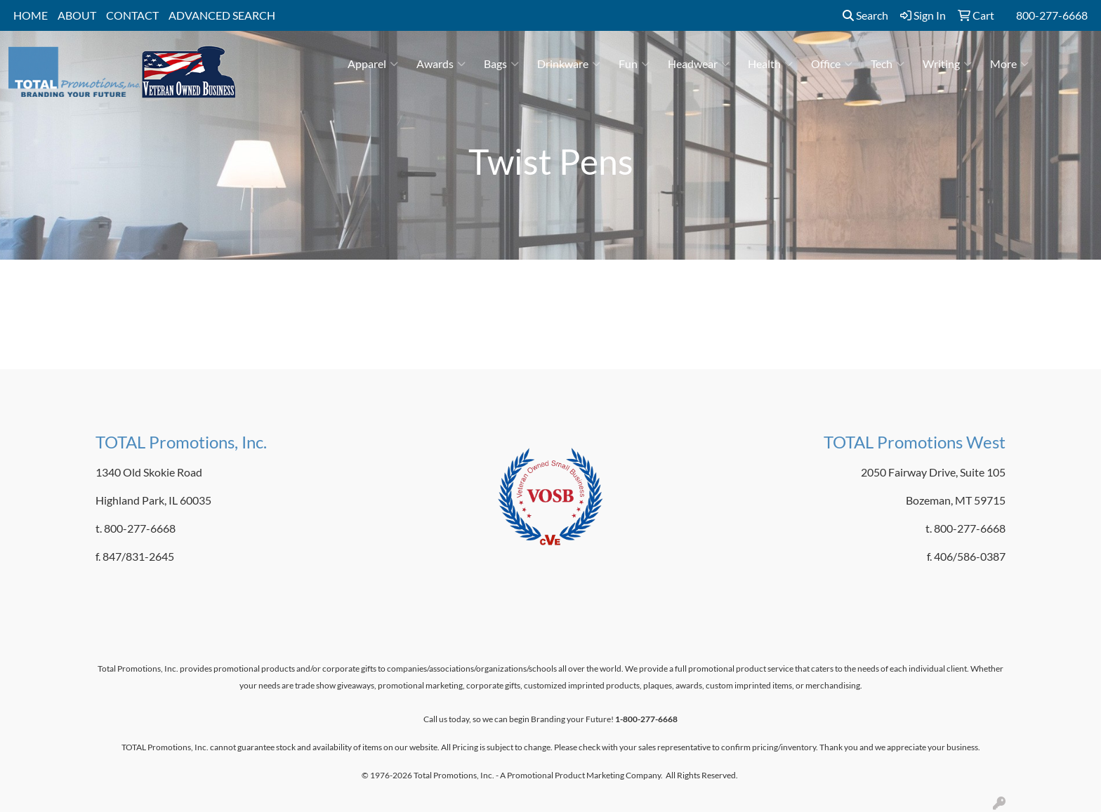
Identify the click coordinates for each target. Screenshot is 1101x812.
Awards (441, 63)
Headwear (699, 63)
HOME (30, 15)
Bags (501, 63)
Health (770, 63)
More (1009, 63)
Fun (634, 63)
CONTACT (132, 15)
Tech (887, 63)
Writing (947, 63)
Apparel (373, 63)
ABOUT (77, 15)
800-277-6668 (1052, 15)
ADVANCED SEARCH (222, 15)
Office (831, 63)
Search (865, 15)
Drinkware (568, 63)
